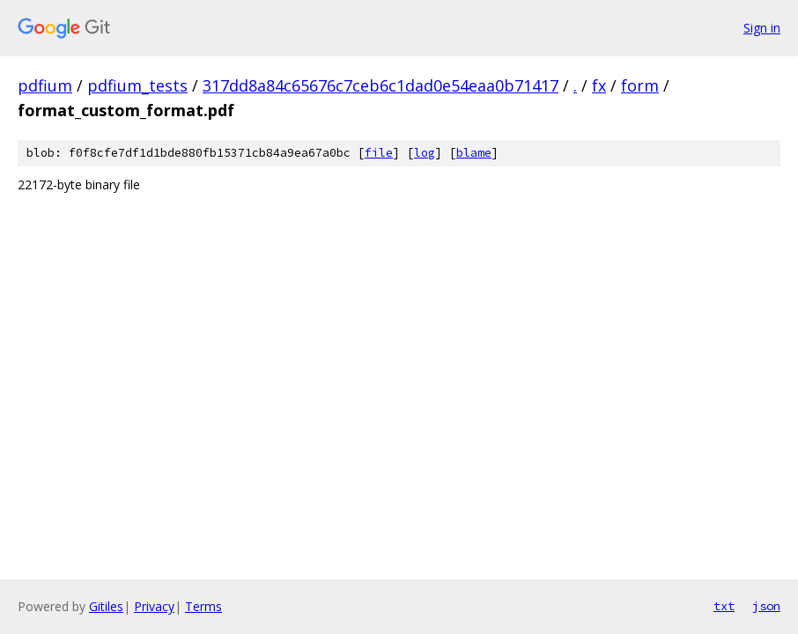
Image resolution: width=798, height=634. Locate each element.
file (379, 152)
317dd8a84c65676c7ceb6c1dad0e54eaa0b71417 (380, 85)
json (766, 606)
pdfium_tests (137, 85)
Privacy (154, 606)
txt (724, 606)
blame (473, 152)
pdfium (45, 85)
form (640, 85)
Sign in (761, 27)
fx (599, 85)
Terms (203, 606)
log (424, 152)
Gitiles (106, 606)
